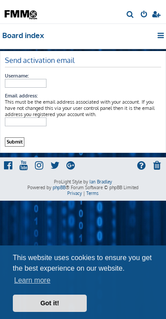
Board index (23, 35)
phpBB (59, 187)
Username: (17, 76)
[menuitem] (130, 15)
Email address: (21, 96)
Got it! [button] (49, 303)
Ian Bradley (100, 181)
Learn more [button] (32, 280)
